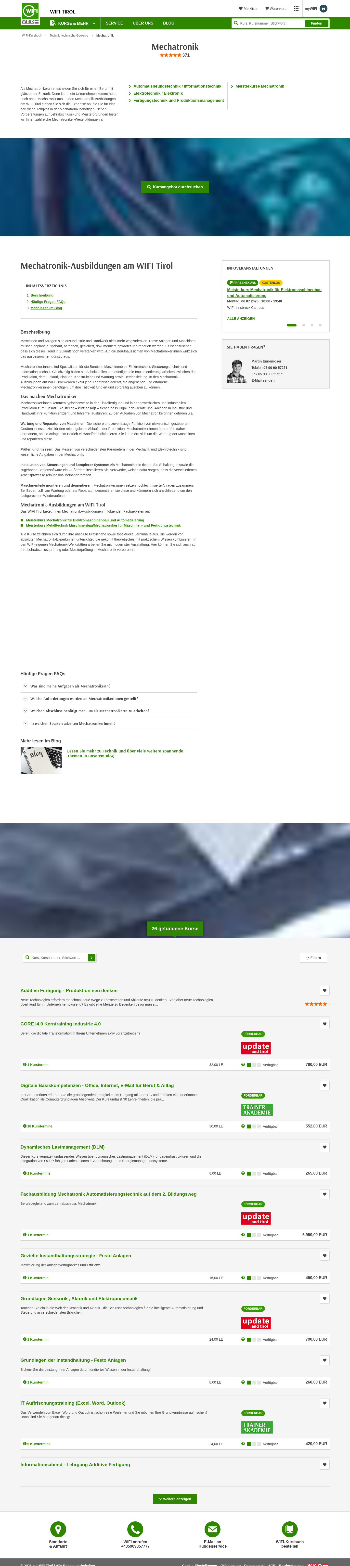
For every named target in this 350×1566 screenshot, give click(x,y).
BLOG (168, 23)
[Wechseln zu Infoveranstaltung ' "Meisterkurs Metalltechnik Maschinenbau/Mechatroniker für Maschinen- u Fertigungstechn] (320, 325)
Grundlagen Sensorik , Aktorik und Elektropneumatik (79, 1298)
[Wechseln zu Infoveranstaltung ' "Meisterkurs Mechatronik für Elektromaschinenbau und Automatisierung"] (291, 325)
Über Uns (143, 23)
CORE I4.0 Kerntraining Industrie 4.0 (61, 1023)
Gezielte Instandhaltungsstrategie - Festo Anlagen (76, 1255)
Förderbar (253, 1034)
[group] (175, 55)
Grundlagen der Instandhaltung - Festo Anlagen (73, 1360)
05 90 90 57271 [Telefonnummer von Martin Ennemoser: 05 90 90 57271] (275, 368)
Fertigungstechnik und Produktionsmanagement (178, 100)
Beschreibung (42, 295)
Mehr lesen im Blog (46, 308)
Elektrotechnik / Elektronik (158, 93)
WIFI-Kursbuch (32, 35)
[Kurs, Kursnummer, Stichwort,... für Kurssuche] (60, 958)
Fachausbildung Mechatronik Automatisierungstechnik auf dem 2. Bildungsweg (109, 1194)
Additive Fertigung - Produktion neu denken (69, 990)
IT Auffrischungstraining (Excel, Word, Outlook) (73, 1403)
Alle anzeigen (241, 319)
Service (114, 23)
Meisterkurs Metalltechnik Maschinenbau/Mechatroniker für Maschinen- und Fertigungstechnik (103, 525)
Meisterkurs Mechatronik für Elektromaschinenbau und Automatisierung (85, 520)
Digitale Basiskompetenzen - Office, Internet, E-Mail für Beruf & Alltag (97, 1085)
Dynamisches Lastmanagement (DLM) (63, 1147)
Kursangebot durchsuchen (175, 187)
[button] (109, 686)
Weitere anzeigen (175, 1497)
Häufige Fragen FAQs (48, 302)
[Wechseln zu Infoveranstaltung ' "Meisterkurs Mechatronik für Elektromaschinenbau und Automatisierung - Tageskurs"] (304, 325)
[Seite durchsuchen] (281, 23)
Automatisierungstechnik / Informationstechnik (177, 86)
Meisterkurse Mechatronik (260, 86)
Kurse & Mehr (70, 23)
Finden (316, 23)
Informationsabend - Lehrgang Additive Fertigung (75, 1464)
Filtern (313, 958)
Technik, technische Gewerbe (69, 35)
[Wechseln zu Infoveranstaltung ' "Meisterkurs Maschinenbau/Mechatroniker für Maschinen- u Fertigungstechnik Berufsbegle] (312, 325)
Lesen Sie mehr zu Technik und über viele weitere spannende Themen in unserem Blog (125, 753)
